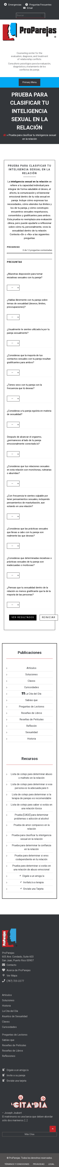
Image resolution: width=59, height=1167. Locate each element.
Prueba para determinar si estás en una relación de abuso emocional (31, 867)
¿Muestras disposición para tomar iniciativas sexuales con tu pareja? (25, 275)
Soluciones (31, 674)
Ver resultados (22, 617)
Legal (51, 1164)
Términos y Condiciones (17, 1164)
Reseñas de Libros (31, 713)
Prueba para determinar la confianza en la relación (31, 847)
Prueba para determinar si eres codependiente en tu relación (31, 857)
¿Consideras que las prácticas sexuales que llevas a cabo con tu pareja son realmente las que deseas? (27, 532)
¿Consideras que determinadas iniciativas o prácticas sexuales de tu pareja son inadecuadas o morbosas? (29, 562)
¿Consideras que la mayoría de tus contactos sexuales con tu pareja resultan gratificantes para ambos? (29, 359)
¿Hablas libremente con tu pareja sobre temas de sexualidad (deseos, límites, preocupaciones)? (27, 303)
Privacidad (39, 1164)
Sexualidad (31, 732)
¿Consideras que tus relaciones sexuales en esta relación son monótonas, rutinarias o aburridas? (29, 470)
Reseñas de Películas (32, 719)
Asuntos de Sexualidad (14, 1016)
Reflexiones (8, 1055)
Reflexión (31, 725)
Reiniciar (48, 617)
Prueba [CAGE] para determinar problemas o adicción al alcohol (31, 816)
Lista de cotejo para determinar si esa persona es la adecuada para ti (31, 786)
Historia (31, 738)
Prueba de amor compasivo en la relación (32, 827)
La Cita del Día (10, 1011)
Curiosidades (31, 687)
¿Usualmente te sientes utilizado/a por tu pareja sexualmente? (28, 331)
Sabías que (31, 700)
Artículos (31, 668)
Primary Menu (29, 82)
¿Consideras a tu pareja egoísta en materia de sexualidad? (29, 412)
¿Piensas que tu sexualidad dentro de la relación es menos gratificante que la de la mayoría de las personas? (29, 591)
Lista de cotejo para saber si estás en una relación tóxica (31, 806)
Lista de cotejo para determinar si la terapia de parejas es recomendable (31, 796)
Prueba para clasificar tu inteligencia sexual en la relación (31, 837)
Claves (31, 680)
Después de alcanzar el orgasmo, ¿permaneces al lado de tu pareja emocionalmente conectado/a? (24, 440)
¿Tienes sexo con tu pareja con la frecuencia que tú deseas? (24, 386)
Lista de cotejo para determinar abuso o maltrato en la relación (31, 776)
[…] (25, 1120)
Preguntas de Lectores (31, 706)
